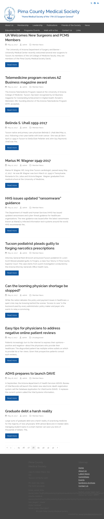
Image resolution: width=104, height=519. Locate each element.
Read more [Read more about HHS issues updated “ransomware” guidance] (12, 231)
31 (49, 447)
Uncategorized (37, 338)
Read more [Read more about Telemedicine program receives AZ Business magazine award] (12, 110)
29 (39, 447)
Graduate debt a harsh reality (28, 411)
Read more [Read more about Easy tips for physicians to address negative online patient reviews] (12, 360)
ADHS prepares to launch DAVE (30, 373)
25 (19, 447)
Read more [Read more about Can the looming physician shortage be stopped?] (12, 315)
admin (24, 45)
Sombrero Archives (87, 483)
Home (81, 468)
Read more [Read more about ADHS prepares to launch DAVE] (12, 398)
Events (81, 480)
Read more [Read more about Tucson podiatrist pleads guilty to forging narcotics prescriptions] (12, 273)
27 (29, 447)
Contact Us (83, 486)
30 (44, 447)
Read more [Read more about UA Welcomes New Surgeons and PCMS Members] (12, 65)
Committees (84, 477)
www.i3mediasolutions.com (90, 514)
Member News (37, 45)
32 (53, 447)
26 (24, 447)
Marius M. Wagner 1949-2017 (28, 161)
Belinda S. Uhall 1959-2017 (26, 123)
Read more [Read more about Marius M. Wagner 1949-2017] (12, 185)
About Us (83, 471)
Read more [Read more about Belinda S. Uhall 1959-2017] (12, 148)
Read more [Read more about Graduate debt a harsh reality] (12, 436)
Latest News (84, 474)
